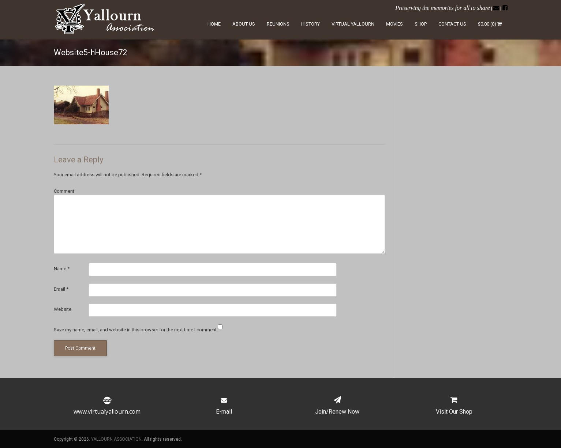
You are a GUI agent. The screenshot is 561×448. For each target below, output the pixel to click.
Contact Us (452, 24)
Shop (421, 24)
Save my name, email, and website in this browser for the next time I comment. (136, 329)
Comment (64, 191)
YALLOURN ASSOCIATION (116, 439)
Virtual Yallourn (353, 24)
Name (62, 268)
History (310, 24)
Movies (394, 24)
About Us (243, 24)
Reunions (278, 24)
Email (61, 289)
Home (214, 24)
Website (62, 309)
